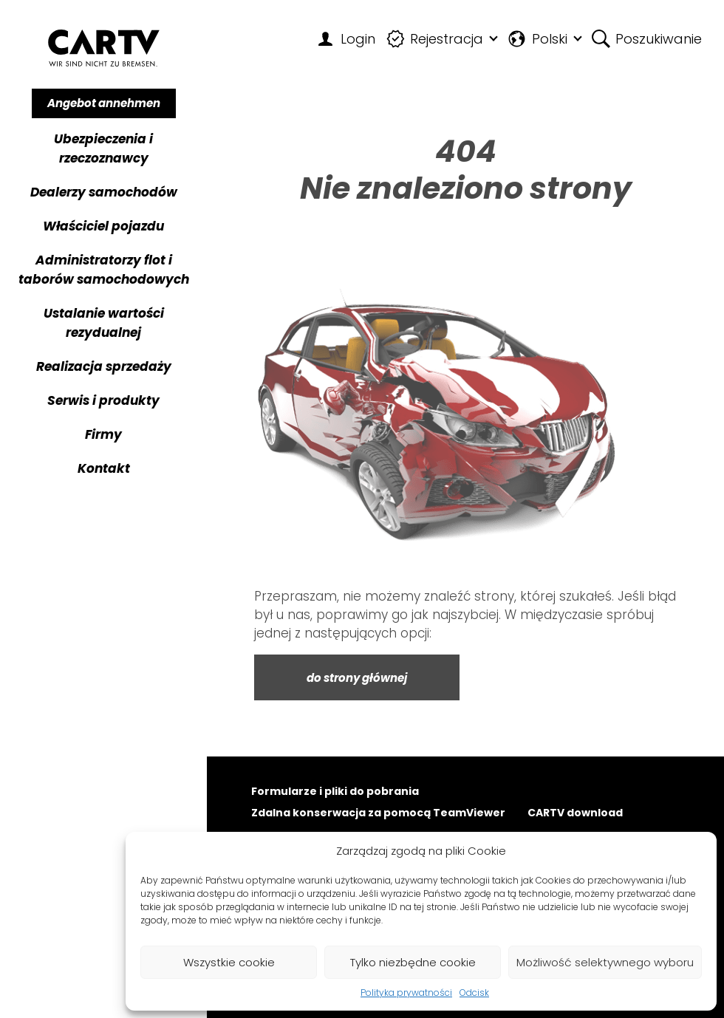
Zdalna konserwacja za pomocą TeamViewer (378, 813)
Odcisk (474, 992)
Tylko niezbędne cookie (413, 962)
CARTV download (575, 813)
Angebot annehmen (103, 103)
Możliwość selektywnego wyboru (605, 962)
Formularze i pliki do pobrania (335, 792)
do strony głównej (357, 678)
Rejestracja (435, 39)
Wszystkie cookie (229, 962)
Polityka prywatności (406, 992)
